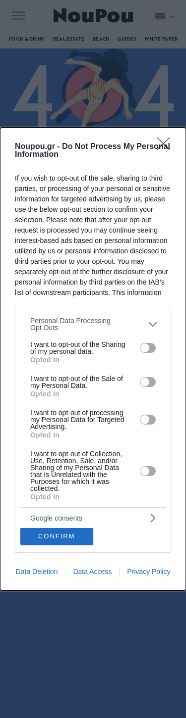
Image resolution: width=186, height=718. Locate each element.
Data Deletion (37, 571)
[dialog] (93, 359)
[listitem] (93, 324)
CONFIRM (56, 536)
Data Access (92, 571)
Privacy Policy (148, 571)
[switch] (148, 348)
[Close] (166, 147)
